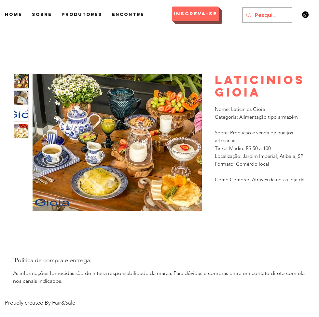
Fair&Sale (64, 302)
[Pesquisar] (266, 15)
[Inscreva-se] (195, 14)
